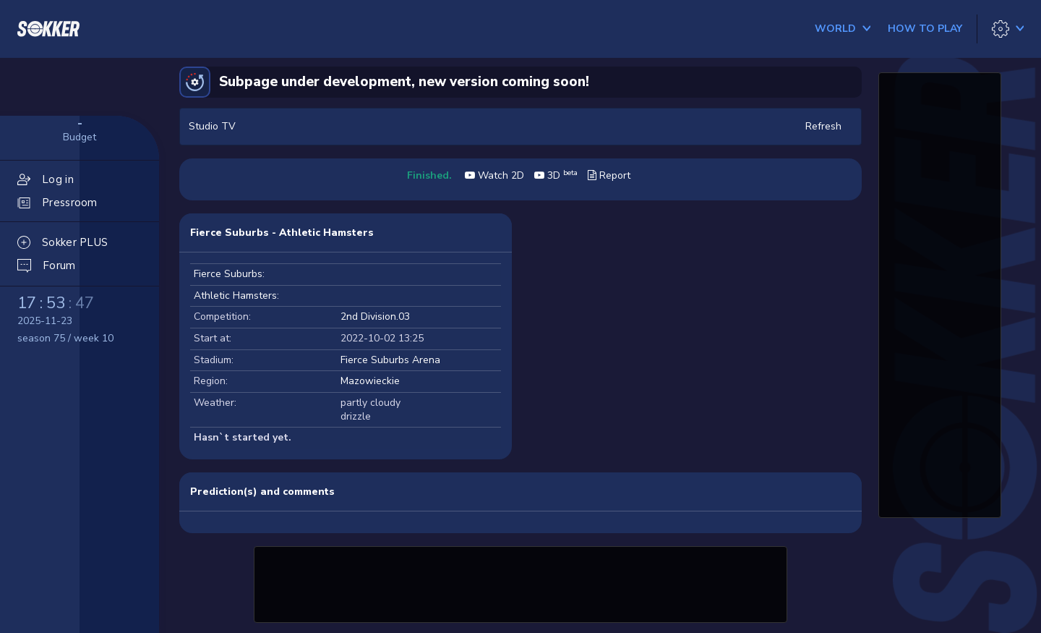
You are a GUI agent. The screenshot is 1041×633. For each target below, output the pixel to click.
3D (556, 175)
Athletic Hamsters (235, 295)
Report (609, 175)
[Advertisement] (520, 582)
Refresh (823, 126)
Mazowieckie (370, 381)
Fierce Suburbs (228, 274)
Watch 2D (494, 175)
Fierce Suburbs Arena (390, 360)
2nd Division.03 (375, 316)
